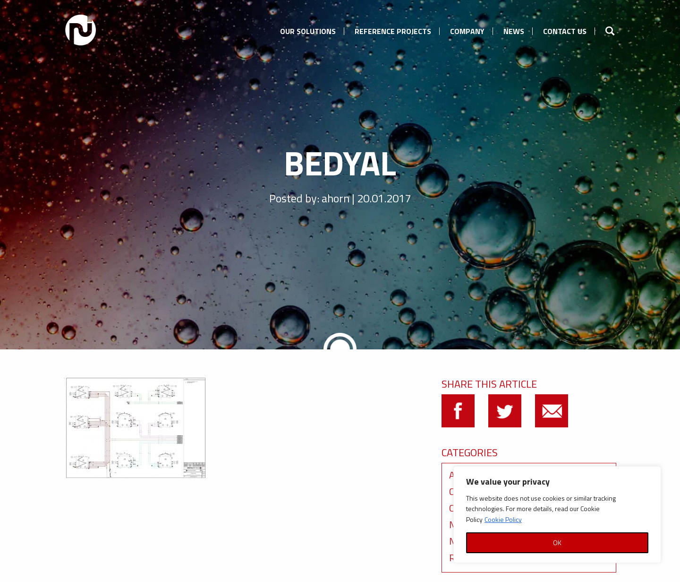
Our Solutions (308, 31)
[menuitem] (308, 29)
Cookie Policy (503, 519)
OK (557, 542)
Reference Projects (393, 31)
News (513, 31)
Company (467, 31)
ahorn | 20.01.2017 (366, 198)
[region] (557, 514)
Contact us (564, 31)
